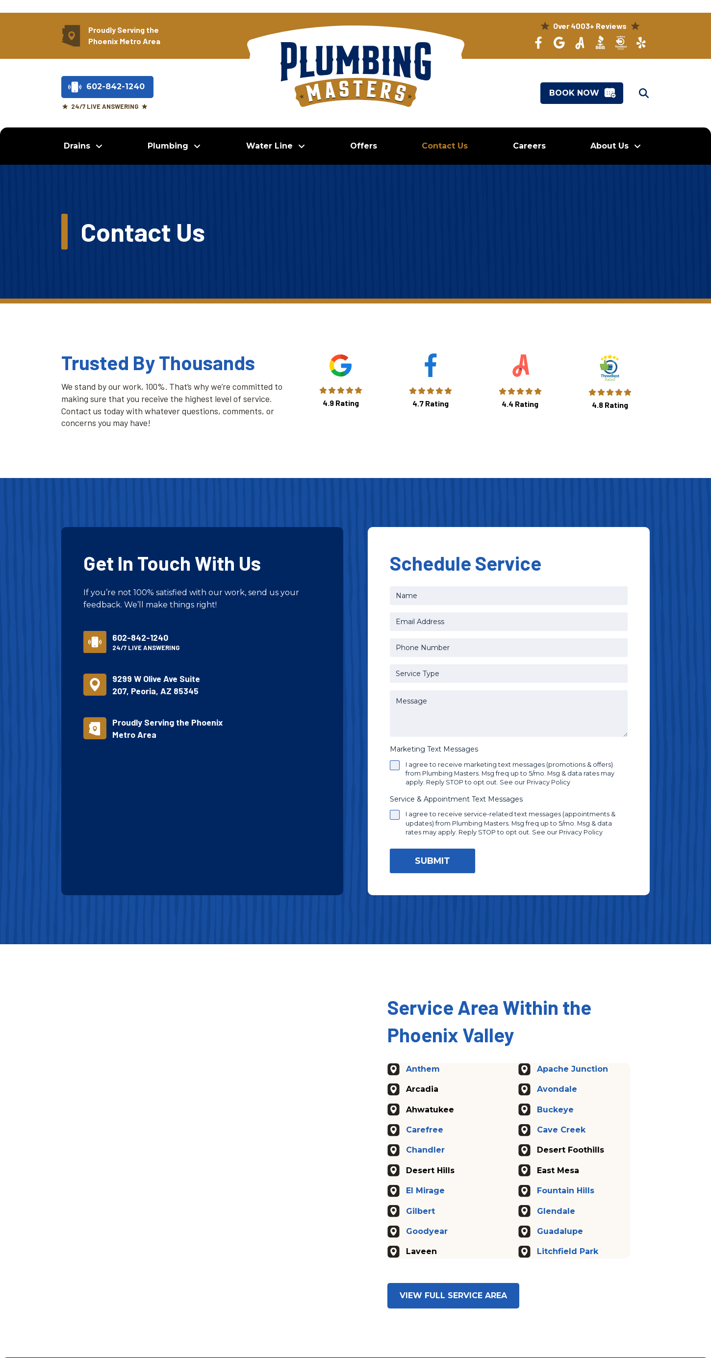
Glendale (556, 1211)
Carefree (424, 1129)
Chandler (425, 1150)
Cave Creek (561, 1129)
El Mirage (425, 1191)
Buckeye (555, 1109)
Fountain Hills (565, 1191)
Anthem (423, 1069)
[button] (644, 93)
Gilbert (420, 1211)
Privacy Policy (548, 782)
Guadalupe (560, 1231)
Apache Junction (572, 1069)
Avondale (557, 1089)
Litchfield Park (567, 1252)
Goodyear (427, 1231)
